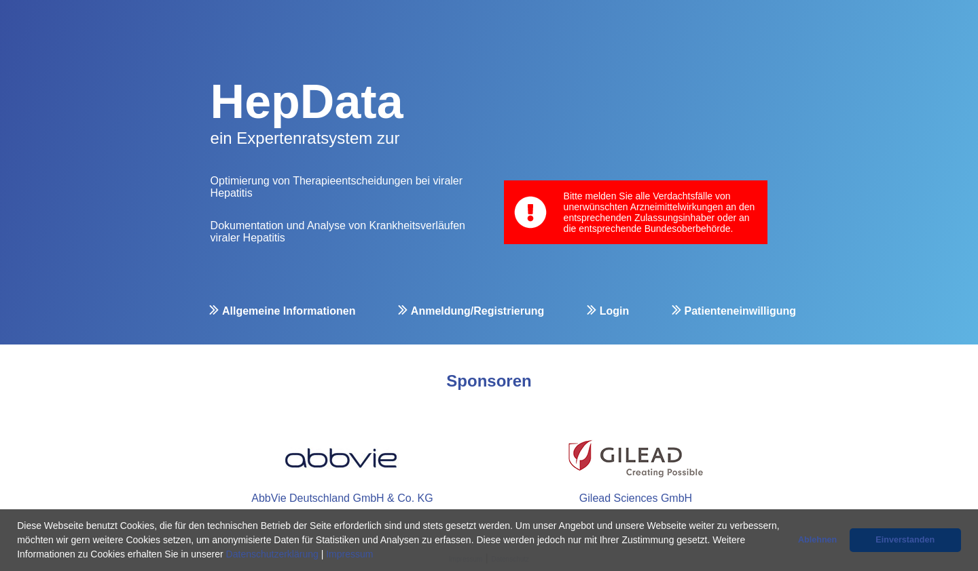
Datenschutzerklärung (272, 554)
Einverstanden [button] (905, 540)
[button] (378, 555)
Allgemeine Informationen (288, 311)
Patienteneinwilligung (740, 311)
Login (615, 311)
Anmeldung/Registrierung (477, 311)
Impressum (349, 554)
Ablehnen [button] (817, 540)
